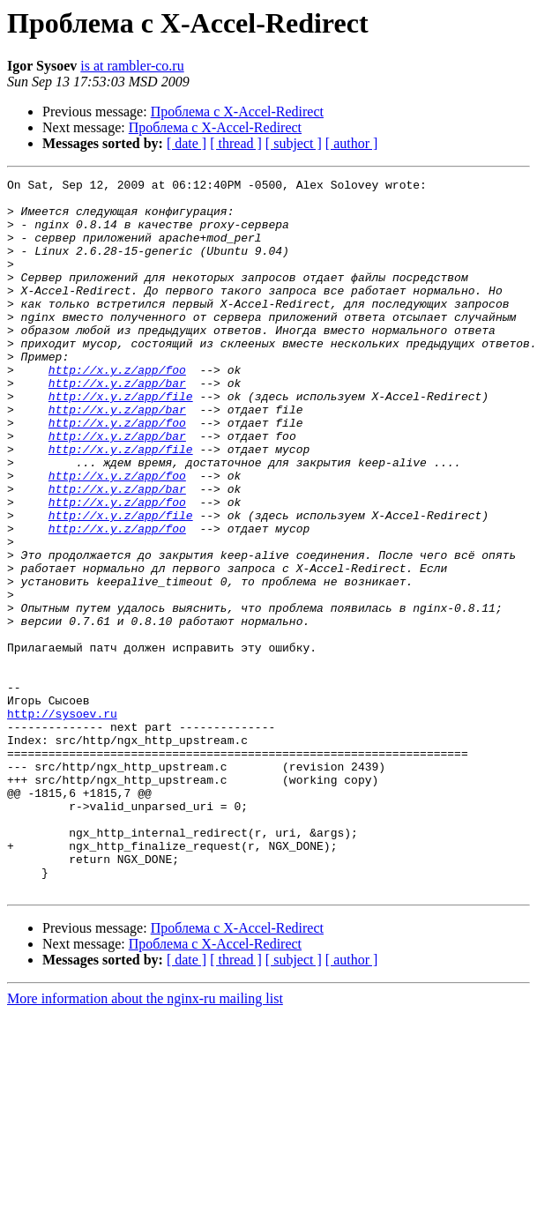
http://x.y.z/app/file (120, 441)
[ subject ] (293, 143)
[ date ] (186, 143)
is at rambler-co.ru (131, 65)
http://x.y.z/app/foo (117, 409)
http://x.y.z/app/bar (117, 425)
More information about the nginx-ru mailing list (145, 1141)
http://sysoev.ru (62, 822)
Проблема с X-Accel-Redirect (237, 111)
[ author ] (351, 143)
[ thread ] (236, 143)
